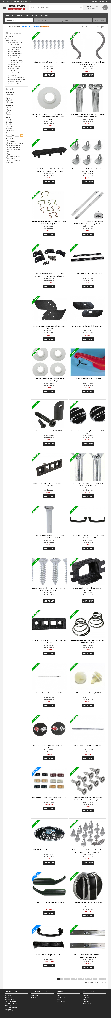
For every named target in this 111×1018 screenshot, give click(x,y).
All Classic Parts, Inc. (13, 156)
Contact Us (18, 1)
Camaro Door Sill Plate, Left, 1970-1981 (49, 693)
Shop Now (99, 20)
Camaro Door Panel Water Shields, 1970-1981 (87, 326)
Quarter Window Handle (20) (16, 79)
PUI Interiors (10, 141)
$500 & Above (10, 133)
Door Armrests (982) (14, 45)
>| (104, 979)
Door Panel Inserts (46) (14, 68)
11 (95, 979)
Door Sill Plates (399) (14, 51)
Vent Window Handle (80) (15, 62)
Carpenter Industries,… (13, 147)
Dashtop (9, 152)
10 (90, 979)
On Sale (9, 100)
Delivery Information (11, 1007)
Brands (59, 995)
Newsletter (86, 1001)
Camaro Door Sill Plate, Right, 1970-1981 (88, 745)
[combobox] (19, 20)
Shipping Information (11, 999)
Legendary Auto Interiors (14, 143)
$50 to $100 (9, 126)
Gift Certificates (61, 997)
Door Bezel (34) (12, 75)
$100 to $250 (10, 128)
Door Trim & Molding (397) (16, 53)
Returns (33, 997)
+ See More (9, 162)
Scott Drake (10, 158)
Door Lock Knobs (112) (15, 60)
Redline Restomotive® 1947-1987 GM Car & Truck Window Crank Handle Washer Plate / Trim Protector (49, 116)
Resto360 (8, 995)
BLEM (8, 114)
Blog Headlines (61, 1001)
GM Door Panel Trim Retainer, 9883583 (87, 693)
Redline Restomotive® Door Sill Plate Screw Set (49, 62)
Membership (87, 1003)
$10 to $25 (9, 122)
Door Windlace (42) (13, 73)
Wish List (86, 999)
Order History (87, 997)
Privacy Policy (9, 1010)
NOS (8, 112)
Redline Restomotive (13, 150)
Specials (59, 999)
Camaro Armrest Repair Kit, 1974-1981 (88, 378)
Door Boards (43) (13, 71)
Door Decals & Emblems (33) (16, 77)
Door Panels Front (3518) (15, 43)
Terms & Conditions (11, 1012)
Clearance (10, 102)
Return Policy (9, 997)
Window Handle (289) (14, 58)
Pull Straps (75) (12, 64)
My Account (86, 995)
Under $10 (9, 120)
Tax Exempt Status (10, 1001)
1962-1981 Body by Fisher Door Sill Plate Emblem (49, 850)
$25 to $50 (9, 124)
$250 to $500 (10, 130)
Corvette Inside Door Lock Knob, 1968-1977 (88, 902)
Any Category (10, 36)
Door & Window (34, 27)
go (22, 135)
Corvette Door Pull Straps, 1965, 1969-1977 (49, 955)
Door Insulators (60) (14, 66)
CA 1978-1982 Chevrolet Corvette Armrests (49, 902)
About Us (8, 1005)
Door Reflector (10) (13, 84)
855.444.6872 (8, 1)
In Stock (9, 94)
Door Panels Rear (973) (14, 47)
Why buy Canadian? (11, 1003)
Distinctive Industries (13, 145)
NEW (8, 108)
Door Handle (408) (13, 49)
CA (8, 154)
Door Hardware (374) (14, 55)
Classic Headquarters (13, 160)
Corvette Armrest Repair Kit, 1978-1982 (49, 431)
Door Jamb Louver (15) (15, 81)
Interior (24, 27)
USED (8, 110)
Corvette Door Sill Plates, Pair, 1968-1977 (88, 274)
